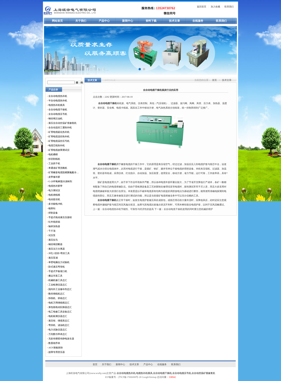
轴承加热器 (54, 226)
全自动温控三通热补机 (60, 127)
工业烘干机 (54, 163)
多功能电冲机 (55, 204)
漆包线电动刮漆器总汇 (60, 307)
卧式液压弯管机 (56, 266)
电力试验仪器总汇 (57, 329)
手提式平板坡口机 (57, 271)
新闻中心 (127, 20)
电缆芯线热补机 (56, 145)
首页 (214, 80)
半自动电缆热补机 (57, 100)
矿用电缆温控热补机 (58, 136)
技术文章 (174, 20)
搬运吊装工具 (55, 275)
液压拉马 (53, 239)
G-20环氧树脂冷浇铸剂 (60, 181)
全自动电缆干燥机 (57, 109)
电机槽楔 (53, 154)
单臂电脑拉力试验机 (58, 262)
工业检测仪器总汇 (57, 284)
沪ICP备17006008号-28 (129, 377)
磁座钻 (51, 208)
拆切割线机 (54, 159)
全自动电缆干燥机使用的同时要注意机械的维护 (188, 209)
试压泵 (51, 235)
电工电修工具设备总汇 (60, 311)
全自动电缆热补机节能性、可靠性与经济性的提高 (128, 209)
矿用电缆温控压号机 (58, 141)
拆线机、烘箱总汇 (57, 298)
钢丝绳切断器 (55, 244)
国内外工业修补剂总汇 (60, 289)
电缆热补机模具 (56, 105)
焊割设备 (53, 212)
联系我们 (229, 6)
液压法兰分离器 (56, 248)
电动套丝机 (54, 199)
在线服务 (197, 20)
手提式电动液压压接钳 (60, 217)
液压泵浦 (53, 257)
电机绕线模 (54, 195)
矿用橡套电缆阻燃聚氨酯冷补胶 (63, 172)
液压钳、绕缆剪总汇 (58, 320)
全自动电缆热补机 (57, 96)
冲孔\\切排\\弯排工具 (59, 253)
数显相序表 (54, 343)
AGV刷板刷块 (55, 347)
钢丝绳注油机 (55, 118)
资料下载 (151, 20)
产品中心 (104, 20)
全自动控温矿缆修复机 (203, 373)
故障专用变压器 (56, 352)
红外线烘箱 (54, 221)
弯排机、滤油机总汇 (58, 325)
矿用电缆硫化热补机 (58, 132)
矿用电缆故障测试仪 (58, 150)
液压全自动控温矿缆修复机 (62, 123)
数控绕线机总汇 (56, 293)
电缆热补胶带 (55, 186)
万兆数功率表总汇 (57, 334)
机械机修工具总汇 (57, 280)
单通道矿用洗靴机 (57, 168)
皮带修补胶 (54, 177)
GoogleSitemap (149, 377)
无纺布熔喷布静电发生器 (61, 338)
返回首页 (201, 6)
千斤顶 (51, 230)
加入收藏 (215, 6)
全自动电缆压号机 (57, 114)
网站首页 (57, 20)
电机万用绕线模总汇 (58, 302)
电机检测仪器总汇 (57, 316)
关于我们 (80, 20)
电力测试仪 (54, 190)
